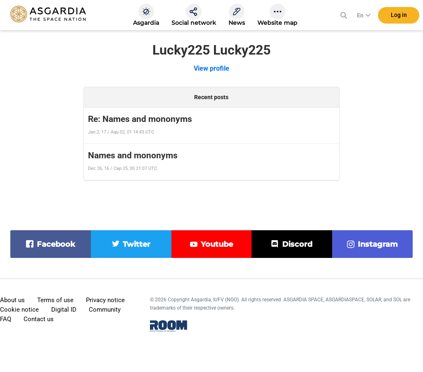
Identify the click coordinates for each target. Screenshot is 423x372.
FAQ (5, 319)
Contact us (39, 319)
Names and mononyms (133, 155)
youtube (217, 244)
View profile (211, 68)
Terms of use (55, 300)
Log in (399, 16)
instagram (378, 244)
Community (105, 309)
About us (12, 300)
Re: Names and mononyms (140, 119)
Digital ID (63, 309)
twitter (136, 244)
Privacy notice (105, 300)
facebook (56, 244)
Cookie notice (19, 309)
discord (297, 244)
